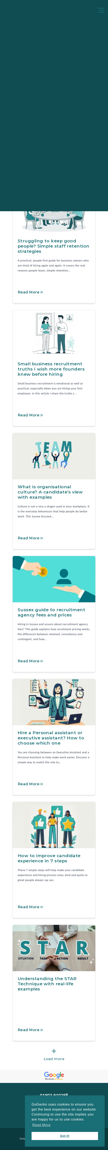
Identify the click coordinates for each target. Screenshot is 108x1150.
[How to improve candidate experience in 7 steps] (54, 825)
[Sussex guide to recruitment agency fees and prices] (54, 579)
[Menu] (101, 11)
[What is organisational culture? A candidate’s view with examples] (54, 456)
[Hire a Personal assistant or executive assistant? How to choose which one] (54, 702)
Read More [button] (41, 1125)
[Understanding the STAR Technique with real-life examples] (54, 948)
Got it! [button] (65, 1136)
